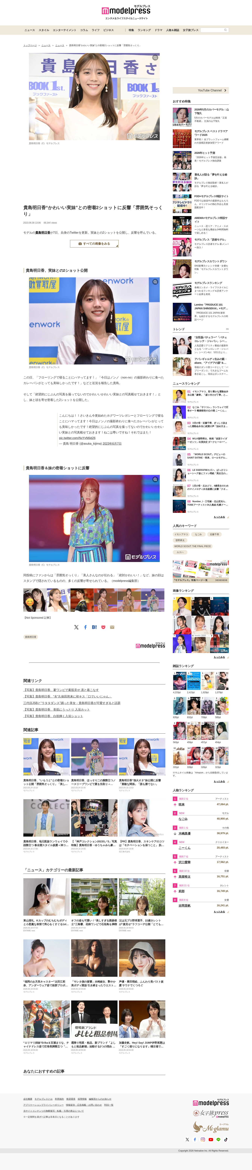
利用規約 (59, 1099)
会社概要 (27, 1099)
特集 (131, 30)
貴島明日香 (42, 232)
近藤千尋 (214, 534)
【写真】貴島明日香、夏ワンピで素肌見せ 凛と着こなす (61, 690)
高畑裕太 (185, 876)
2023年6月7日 (112, 443)
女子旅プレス (191, 30)
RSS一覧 (108, 1105)
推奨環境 (70, 1099)
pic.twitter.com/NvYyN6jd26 (77, 438)
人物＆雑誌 (172, 30)
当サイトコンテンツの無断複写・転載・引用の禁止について (53, 1111)
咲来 (182, 804)
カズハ (180, 552)
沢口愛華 (185, 862)
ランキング (144, 30)
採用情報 (82, 1099)
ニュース (29, 30)
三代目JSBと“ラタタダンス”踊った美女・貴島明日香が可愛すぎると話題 (71, 703)
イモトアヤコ (181, 534)
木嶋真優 (185, 833)
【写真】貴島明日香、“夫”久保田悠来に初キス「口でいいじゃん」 (67, 696)
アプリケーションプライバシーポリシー (43, 1105)
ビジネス (108, 30)
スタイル (44, 30)
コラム (84, 30)
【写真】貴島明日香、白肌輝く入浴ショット (53, 716)
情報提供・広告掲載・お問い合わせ (84, 1105)
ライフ (96, 30)
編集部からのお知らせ (100, 1099)
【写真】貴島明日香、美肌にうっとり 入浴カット (56, 709)
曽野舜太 (180, 540)
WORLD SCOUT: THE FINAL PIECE (192, 546)
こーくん (185, 847)
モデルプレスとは (43, 1099)
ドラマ (158, 30)
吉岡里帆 (185, 905)
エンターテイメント (64, 30)
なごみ (198, 534)
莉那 (182, 891)
